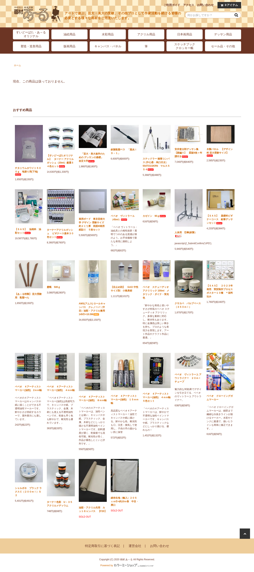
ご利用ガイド (172, 5)
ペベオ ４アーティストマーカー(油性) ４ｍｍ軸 (61, 388)
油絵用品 (69, 34)
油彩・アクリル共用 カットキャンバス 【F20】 (93, 509)
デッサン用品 (223, 34)
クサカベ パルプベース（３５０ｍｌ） (188, 305)
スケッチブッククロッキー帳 (184, 46)
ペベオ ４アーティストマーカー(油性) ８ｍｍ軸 (93, 398)
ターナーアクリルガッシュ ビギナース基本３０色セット (60, 233)
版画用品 (69, 46)
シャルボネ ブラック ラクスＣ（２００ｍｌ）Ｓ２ (28, 492)
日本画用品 (184, 34)
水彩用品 (108, 34)
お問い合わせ (205, 5)
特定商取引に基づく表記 (102, 546)
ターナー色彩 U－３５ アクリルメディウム (61, 504)
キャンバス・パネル (107, 46)
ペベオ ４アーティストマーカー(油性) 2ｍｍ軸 (28, 388)
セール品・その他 (223, 46)
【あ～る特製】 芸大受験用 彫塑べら (28, 296)
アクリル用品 (146, 34)
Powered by (127, 565)
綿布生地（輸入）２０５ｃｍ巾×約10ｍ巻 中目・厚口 (125, 501)
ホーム (17, 65)
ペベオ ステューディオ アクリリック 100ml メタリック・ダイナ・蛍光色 (156, 292)
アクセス (188, 5)
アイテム (228, 5)
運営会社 (135, 546)
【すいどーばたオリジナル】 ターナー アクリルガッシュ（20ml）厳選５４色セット (60, 161)
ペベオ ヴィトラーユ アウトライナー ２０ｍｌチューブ (188, 378)
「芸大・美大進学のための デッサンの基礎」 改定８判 (92, 157)
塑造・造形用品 (31, 46)
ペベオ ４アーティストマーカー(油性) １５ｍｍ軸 (125, 400)
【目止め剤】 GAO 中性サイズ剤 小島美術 (124, 289)
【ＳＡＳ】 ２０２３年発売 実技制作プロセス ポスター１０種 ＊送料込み (221, 291)
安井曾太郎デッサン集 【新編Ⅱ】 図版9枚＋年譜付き (188, 153)
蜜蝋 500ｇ (53, 287)
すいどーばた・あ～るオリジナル (31, 34)
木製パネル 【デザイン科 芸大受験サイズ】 (220, 152)
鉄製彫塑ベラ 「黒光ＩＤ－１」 (124, 151)
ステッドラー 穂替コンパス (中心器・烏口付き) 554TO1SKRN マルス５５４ (156, 164)
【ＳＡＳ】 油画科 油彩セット (28, 231)
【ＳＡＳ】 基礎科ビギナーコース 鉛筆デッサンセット (220, 219)
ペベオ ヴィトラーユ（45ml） (123, 218)
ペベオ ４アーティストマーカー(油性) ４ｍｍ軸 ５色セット (157, 397)
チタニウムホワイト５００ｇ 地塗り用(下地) (28, 171)
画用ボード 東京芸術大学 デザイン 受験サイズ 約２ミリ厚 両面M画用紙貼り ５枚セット (92, 224)
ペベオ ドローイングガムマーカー (220, 398)
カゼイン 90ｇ (154, 216)
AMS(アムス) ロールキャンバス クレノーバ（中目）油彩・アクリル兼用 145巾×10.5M (93, 309)
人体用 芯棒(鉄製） (186, 234)
